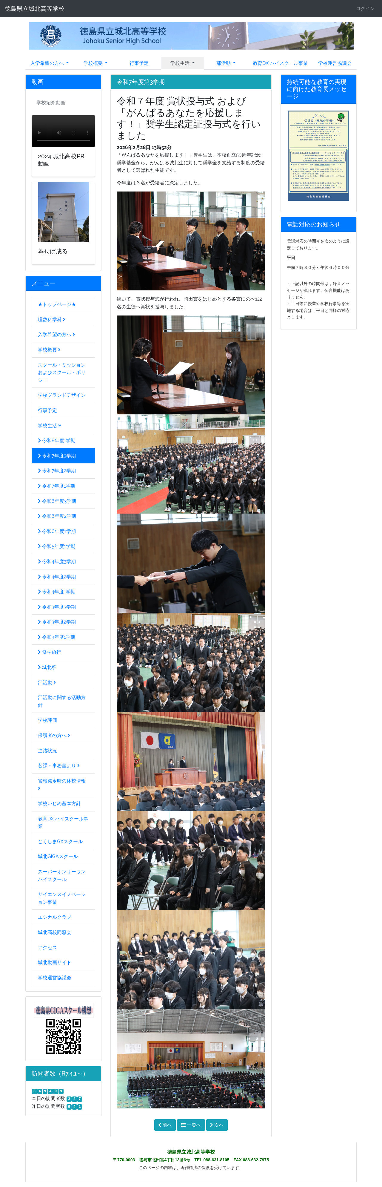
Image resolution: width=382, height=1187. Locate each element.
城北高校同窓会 (54, 932)
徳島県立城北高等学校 (34, 8)
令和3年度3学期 (57, 607)
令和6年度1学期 (57, 531)
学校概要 (49, 350)
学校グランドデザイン (62, 395)
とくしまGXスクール (60, 841)
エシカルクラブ (54, 917)
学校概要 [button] (94, 63)
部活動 (47, 682)
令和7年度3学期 (57, 456)
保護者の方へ (54, 735)
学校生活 (49, 425)
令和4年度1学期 (57, 592)
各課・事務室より (59, 765)
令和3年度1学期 (56, 637)
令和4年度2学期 (57, 577)
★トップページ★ (57, 304)
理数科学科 (51, 319)
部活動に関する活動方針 (62, 701)
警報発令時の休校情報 (62, 784)
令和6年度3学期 (57, 501)
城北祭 (47, 667)
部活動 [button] (224, 63)
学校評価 (47, 720)
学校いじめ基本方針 (59, 803)
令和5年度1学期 (57, 546)
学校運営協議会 (335, 63)
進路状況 (47, 750)
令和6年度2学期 (57, 516)
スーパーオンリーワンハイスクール (62, 875)
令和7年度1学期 (57, 486)
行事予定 (139, 63)
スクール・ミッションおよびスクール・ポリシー (62, 372)
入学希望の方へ (56, 334)
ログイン (365, 8)
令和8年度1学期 (57, 440)
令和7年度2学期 (57, 471)
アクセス (47, 947)
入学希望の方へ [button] (47, 63)
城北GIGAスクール (58, 856)
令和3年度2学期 (57, 622)
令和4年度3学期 (57, 561)
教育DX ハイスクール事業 (280, 63)
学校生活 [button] (180, 63)
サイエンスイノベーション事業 (62, 898)
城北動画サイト (54, 962)
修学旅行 (49, 652)
